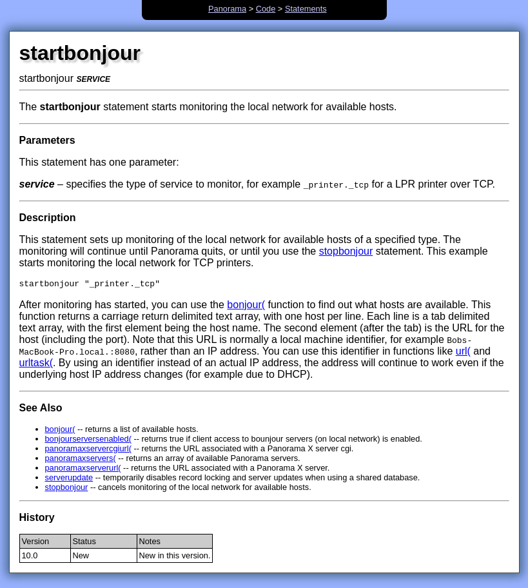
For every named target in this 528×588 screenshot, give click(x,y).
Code (266, 9)
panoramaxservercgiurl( (88, 450)
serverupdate (69, 479)
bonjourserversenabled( (88, 441)
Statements (306, 9)
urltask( (36, 364)
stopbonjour (346, 251)
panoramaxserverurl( (83, 470)
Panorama (227, 9)
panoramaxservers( (80, 460)
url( (463, 353)
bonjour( (246, 306)
